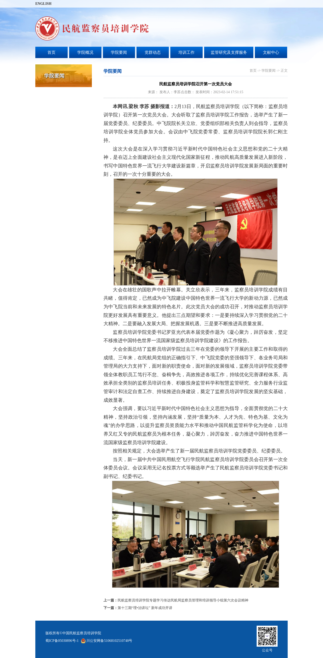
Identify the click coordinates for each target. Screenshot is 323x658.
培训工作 (186, 52)
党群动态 (153, 52)
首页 (51, 52)
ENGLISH (43, 4)
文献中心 (271, 52)
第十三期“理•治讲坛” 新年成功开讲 (137, 608)
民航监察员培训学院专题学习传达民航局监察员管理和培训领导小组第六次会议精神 (175, 600)
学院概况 (85, 52)
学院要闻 (119, 52)
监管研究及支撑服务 (229, 52)
